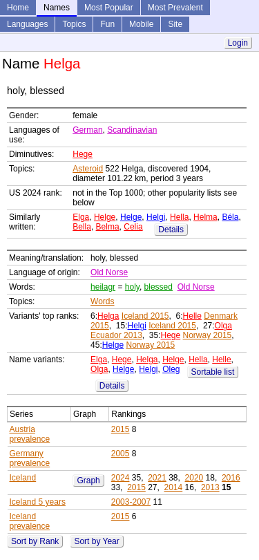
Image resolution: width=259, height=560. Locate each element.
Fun (107, 24)
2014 (173, 487)
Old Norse (109, 272)
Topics (74, 24)
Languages (27, 24)
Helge (104, 217)
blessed (158, 287)
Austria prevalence (30, 434)
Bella (82, 227)
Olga (223, 325)
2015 (120, 429)
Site (175, 24)
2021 (157, 478)
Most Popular (108, 7)
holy (132, 287)
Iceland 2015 (145, 316)
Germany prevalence (30, 458)
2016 (231, 478)
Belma (107, 227)
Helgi (155, 217)
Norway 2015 (207, 335)
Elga (81, 217)
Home (18, 7)
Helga (108, 316)
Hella (179, 217)
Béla (230, 217)
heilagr (102, 287)
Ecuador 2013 (116, 335)
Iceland (23, 478)
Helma (205, 217)
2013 (210, 487)
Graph (88, 480)
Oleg (171, 369)
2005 (120, 453)
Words (102, 301)
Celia (133, 227)
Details (171, 229)
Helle (192, 316)
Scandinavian (132, 130)
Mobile (141, 24)
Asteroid (88, 169)
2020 (194, 478)
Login (238, 43)
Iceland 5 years (38, 502)
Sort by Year (96, 541)
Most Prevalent (175, 7)
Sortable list (213, 372)
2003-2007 (131, 502)
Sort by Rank (35, 541)
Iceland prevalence (30, 521)
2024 (120, 478)
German (87, 130)
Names (57, 7)
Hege (83, 154)
